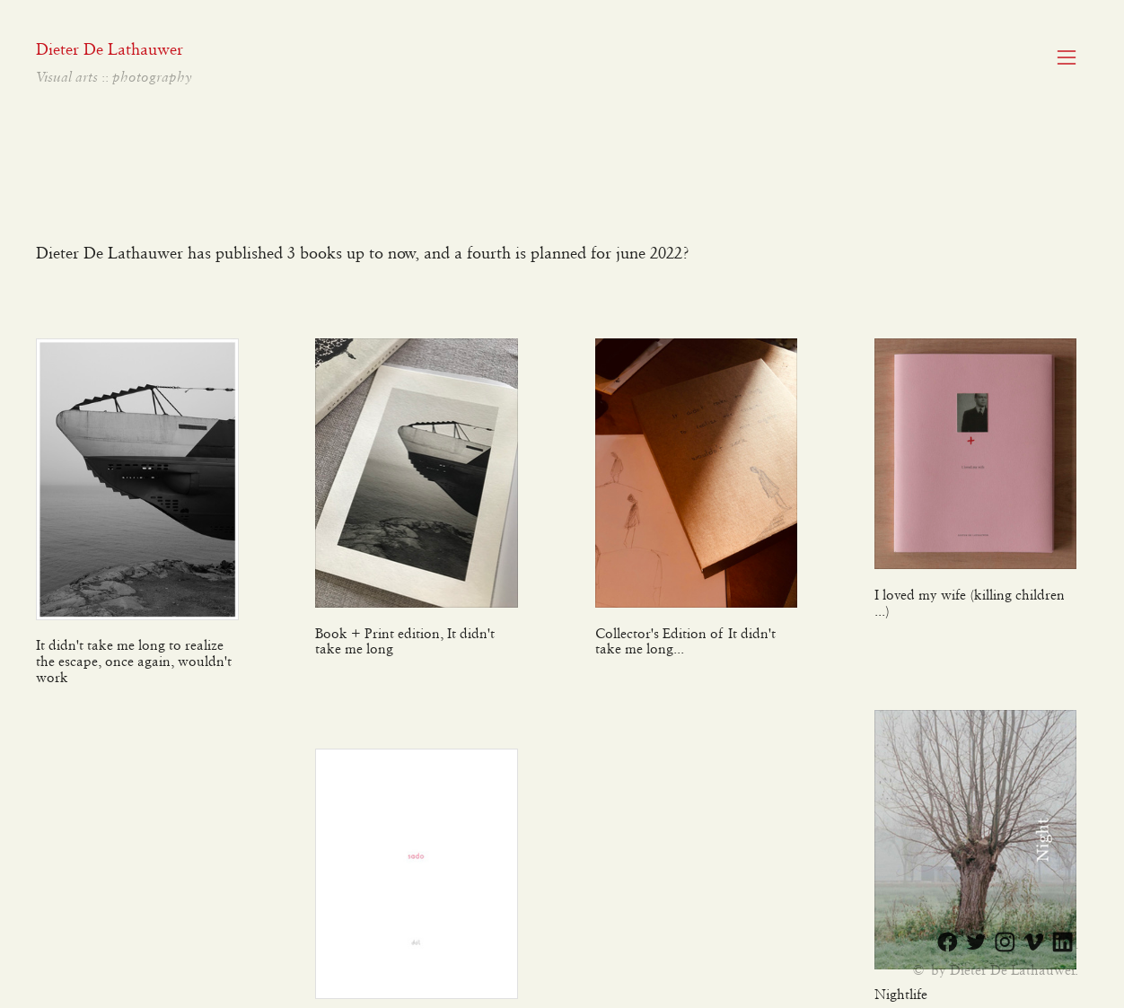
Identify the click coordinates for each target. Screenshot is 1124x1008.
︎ (1034, 943)
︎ (976, 943)
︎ (947, 943)
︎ (1005, 943)
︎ (1062, 943)
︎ (1066, 58)
